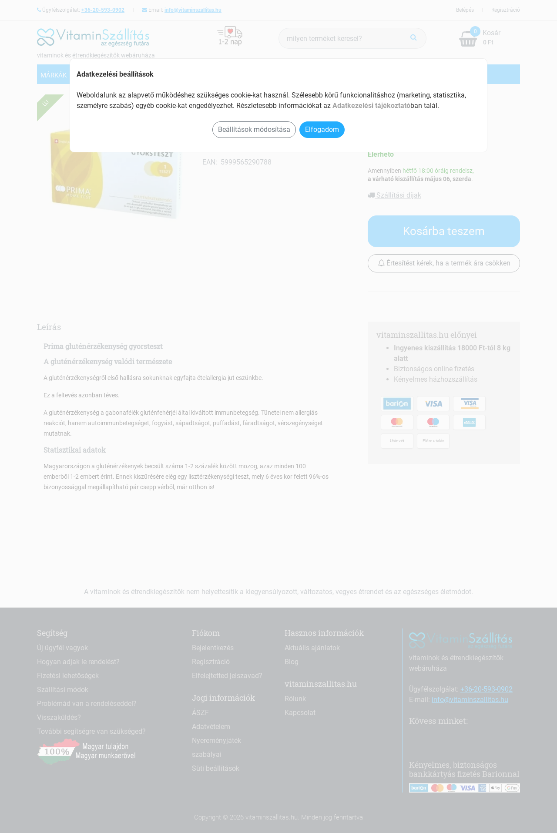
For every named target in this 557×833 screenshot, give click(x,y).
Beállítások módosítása (254, 129)
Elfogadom (322, 129)
